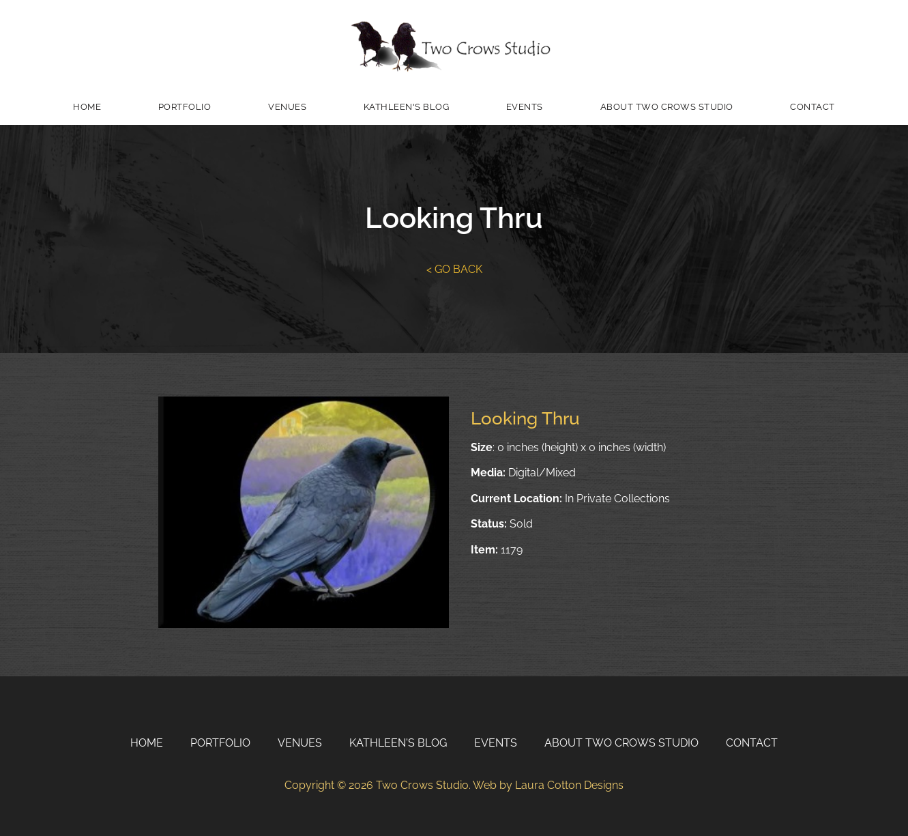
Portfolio (184, 107)
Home (87, 107)
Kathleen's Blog (407, 107)
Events (524, 107)
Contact (812, 107)
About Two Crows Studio (666, 107)
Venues (287, 107)
